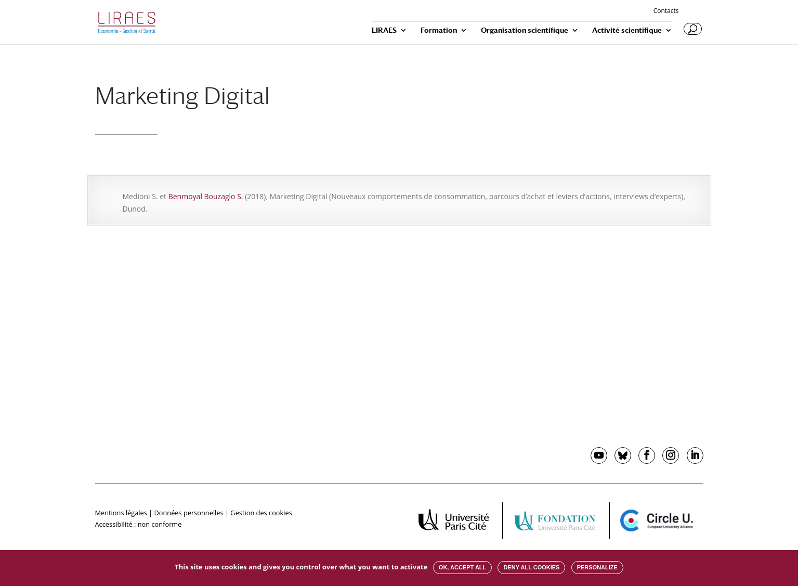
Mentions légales (121, 512)
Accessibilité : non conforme (138, 524)
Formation (439, 30)
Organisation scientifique (524, 30)
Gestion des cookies (261, 512)
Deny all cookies (531, 567)
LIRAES (384, 30)
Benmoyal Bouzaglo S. (205, 196)
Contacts (666, 11)
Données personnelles (188, 512)
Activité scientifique (627, 30)
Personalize (597, 567)
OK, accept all (462, 567)
